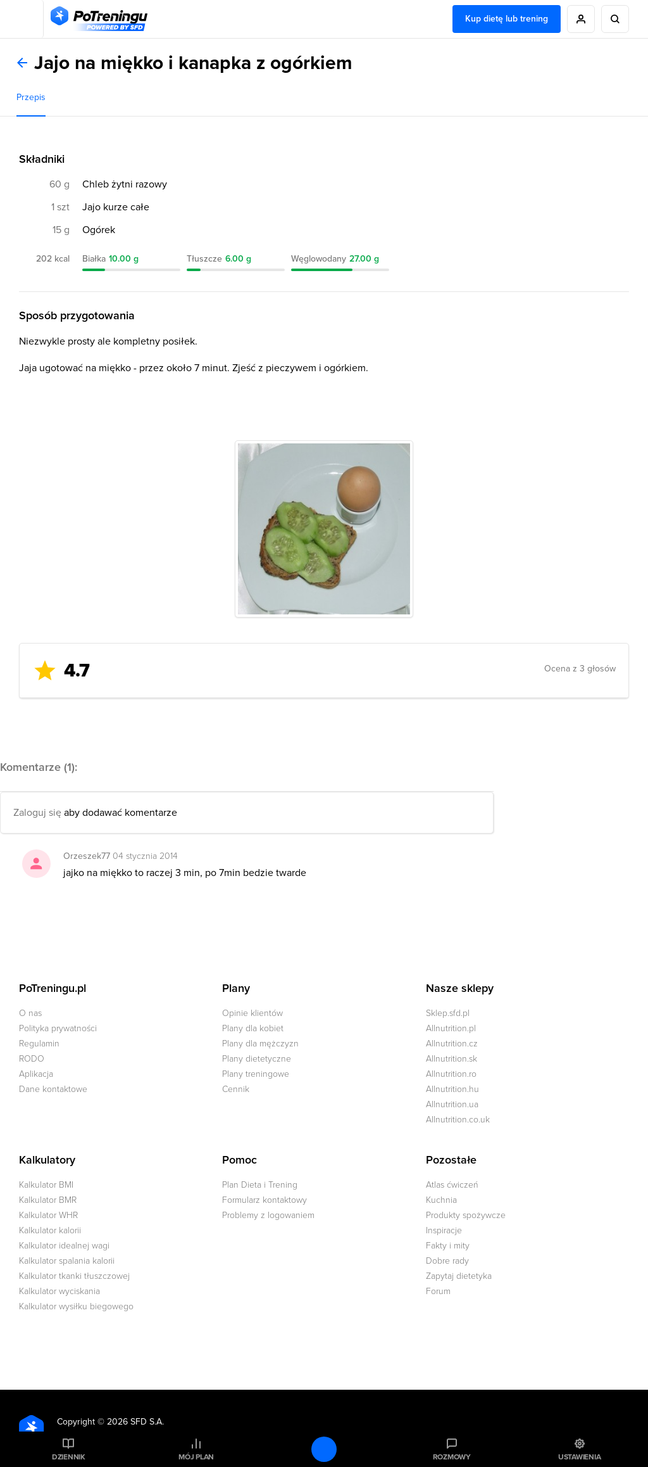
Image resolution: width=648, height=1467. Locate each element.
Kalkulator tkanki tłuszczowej (74, 1276)
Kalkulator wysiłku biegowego (76, 1306)
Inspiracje (444, 1230)
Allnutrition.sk (451, 1058)
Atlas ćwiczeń (452, 1184)
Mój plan (196, 1456)
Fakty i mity (448, 1245)
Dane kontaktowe (53, 1089)
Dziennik (68, 1456)
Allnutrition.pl (451, 1028)
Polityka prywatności (58, 1028)
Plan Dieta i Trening (259, 1184)
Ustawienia (579, 1456)
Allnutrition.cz (452, 1043)
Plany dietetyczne (256, 1058)
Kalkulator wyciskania (59, 1291)
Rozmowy (452, 1456)
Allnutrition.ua (452, 1104)
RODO (31, 1058)
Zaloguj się (37, 812)
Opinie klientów (252, 1013)
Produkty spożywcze (466, 1215)
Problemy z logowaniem (268, 1215)
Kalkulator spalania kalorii (67, 1260)
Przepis (31, 97)
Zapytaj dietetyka (459, 1276)
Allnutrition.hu (452, 1089)
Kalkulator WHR (48, 1215)
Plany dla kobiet (253, 1028)
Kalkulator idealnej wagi (64, 1245)
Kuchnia (441, 1200)
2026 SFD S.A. (135, 1421)
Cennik (235, 1089)
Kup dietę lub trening (506, 18)
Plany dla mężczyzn (260, 1043)
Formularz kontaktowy (264, 1200)
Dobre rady (447, 1260)
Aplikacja (36, 1074)
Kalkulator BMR (48, 1200)
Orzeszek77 (86, 856)
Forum (438, 1291)
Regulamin (39, 1043)
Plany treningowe (255, 1074)
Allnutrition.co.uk (458, 1119)
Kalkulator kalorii (50, 1230)
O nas (30, 1013)
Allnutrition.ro (451, 1074)
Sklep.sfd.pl (448, 1013)
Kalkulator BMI (46, 1184)
